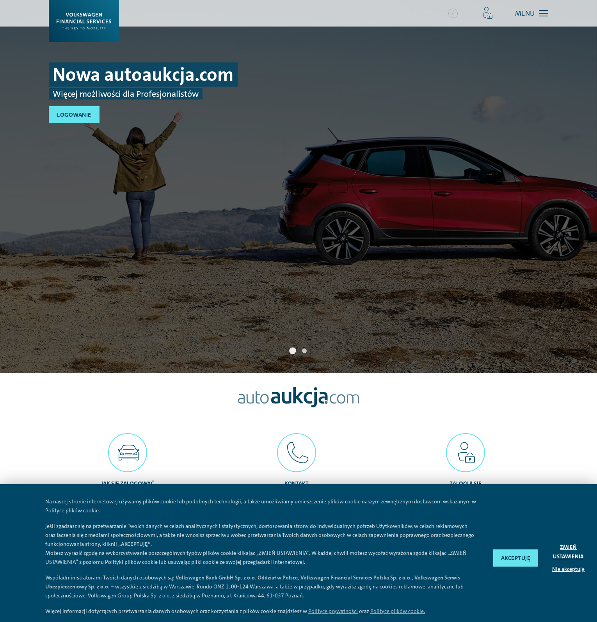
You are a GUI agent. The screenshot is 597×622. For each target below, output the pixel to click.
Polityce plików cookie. (397, 611)
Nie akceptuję (568, 568)
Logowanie (74, 115)
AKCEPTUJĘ (516, 558)
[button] (488, 13)
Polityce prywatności (333, 611)
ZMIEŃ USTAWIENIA (568, 552)
